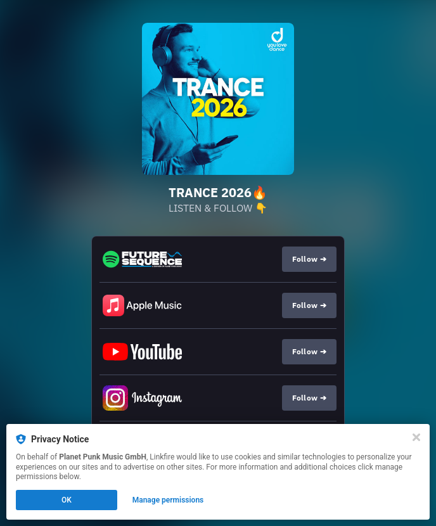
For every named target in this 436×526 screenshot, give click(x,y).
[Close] (416, 437)
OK (66, 500)
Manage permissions (168, 500)
